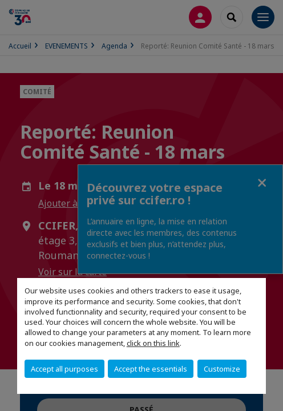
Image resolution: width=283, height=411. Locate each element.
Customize (222, 369)
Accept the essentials (150, 369)
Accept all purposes (64, 369)
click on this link (153, 343)
